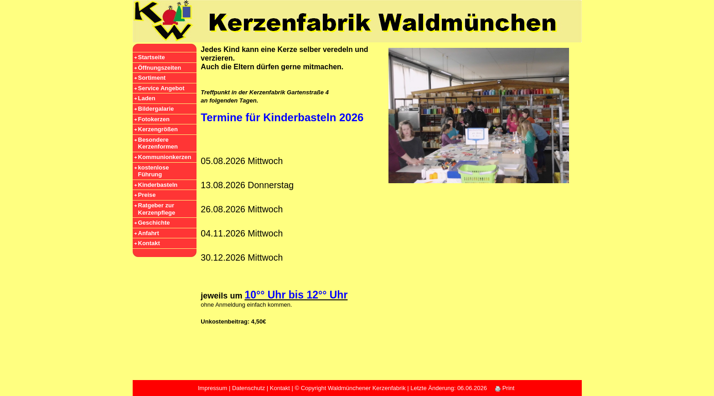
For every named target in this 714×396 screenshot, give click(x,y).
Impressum (212, 388)
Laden (146, 98)
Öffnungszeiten (159, 67)
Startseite (151, 57)
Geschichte (154, 222)
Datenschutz (248, 388)
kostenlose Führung (153, 171)
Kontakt (149, 243)
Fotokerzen (154, 119)
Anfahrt (148, 233)
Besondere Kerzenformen (158, 143)
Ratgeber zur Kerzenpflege (157, 209)
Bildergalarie (156, 108)
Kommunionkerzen (164, 157)
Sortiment (152, 77)
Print (504, 388)
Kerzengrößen (158, 129)
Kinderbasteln (158, 184)
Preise (147, 194)
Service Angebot (161, 88)
